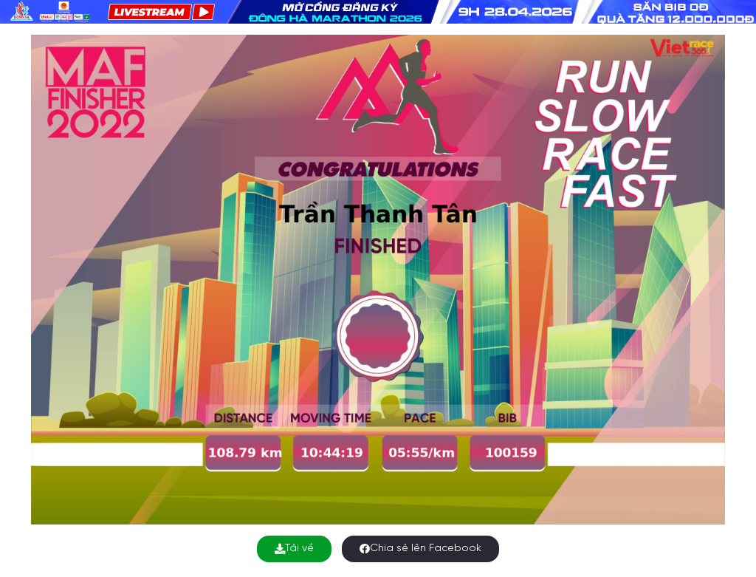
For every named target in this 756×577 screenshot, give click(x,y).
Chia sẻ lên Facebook (420, 548)
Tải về (294, 548)
